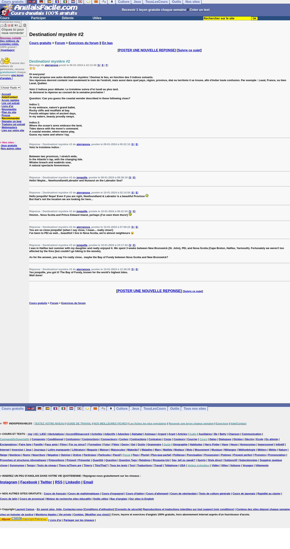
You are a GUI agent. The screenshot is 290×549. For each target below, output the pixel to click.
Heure (234, 444)
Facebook (28, 482)
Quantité (98, 460)
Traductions (144, 465)
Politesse (179, 454)
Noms (26, 454)
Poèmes (226, 454)
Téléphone (171, 465)
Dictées (238, 439)
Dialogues (225, 439)
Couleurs (179, 439)
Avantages (7, 50)
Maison (104, 449)
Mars (158, 449)
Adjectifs (109, 433)
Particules (104, 454)
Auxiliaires (205, 433)
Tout (132, 465)
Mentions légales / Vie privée (53, 514)
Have (225, 444)
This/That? (101, 465)
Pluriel (145, 454)
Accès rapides (10, 100)
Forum (60, 43)
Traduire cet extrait (13, 124)
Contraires (155, 439)
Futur (106, 444)
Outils (174, 408)
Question (111, 460)
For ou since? (77, 444)
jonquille (82, 177)
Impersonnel (265, 444)
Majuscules (118, 449)
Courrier (192, 439)
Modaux (179, 449)
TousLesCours (155, 408)
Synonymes (17, 465)
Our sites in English (141, 498)
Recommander (11, 118)
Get (133, 444)
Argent (162, 433)
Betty (223, 433)
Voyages (247, 465)
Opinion (65, 454)
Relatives (145, 460)
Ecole (259, 439)
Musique (216, 449)
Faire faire (25, 444)
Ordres (77, 454)
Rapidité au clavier (269, 493)
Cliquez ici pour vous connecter (12, 31)
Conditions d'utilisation (98, 509)
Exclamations (8, 444)
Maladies (147, 449)
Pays (136, 454)
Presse (6, 115)
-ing (29, 433)
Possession (211, 454)
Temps (31, 465)
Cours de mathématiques (83, 493)
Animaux (150, 433)
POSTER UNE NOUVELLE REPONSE (147, 50)
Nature (283, 449)
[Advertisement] (160, 354)
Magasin (92, 449)
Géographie (180, 444)
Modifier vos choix (97, 514)
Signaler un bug (11, 121)
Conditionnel (55, 439)
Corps (168, 439)
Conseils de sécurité (128, 509)
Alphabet (137, 433)
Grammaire (154, 444)
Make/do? (133, 449)
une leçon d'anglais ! (11, 77)
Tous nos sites (195, 408)
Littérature (78, 449)
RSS (58, 482)
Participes (90, 454)
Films (63, 444)
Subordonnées (248, 460)
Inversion (18, 449)
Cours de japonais (244, 493)
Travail (158, 465)
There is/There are (70, 465)
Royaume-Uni (161, 460)
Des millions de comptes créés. (10, 40)
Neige (3, 454)
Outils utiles (100, 498)
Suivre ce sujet (189, 50)
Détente (68, 18)
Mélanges (230, 449)
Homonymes (248, 444)
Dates (212, 439)
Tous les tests (118, 465)
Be (216, 433)
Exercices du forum (84, 43)
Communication (252, 433)
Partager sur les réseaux (79, 520)
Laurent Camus (24, 509)
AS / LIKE (40, 433)
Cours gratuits (40, 43)
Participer (38, 18)
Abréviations (56, 433)
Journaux (40, 449)
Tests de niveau (47, 465)
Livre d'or (7, 106)
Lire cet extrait (11, 103)
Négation (53, 454)
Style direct (215, 460)
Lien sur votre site (13, 130)
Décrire (249, 439)
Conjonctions (90, 439)
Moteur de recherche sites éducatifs (68, 498)
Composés (38, 439)
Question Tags (128, 460)
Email (88, 482)
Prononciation (277, 454)
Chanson (234, 433)
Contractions (138, 439)
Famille (38, 444)
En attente (271, 439)
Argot (171, 433)
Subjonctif (230, 460)
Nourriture (38, 454)
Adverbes (123, 433)
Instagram (8, 482)
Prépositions (56, 460)
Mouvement (202, 449)
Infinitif (280, 444)
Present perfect (242, 454)
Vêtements (262, 465)
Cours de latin (9, 498)
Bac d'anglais (118, 498)
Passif (117, 454)
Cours (4, 18)
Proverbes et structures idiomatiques (23, 460)
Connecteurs (109, 439)
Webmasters (9, 127)
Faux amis (51, 444)
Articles (182, 433)
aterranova (51, 65)
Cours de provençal (32, 498)
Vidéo (215, 465)
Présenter (84, 460)
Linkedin (72, 482)
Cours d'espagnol (113, 493)
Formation (94, 444)
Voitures (235, 465)
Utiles (97, 18)
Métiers (262, 449)
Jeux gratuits (9, 145)
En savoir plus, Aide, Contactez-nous (60, 509)
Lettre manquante (59, 449)
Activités (96, 433)
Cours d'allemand (157, 493)
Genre (125, 444)
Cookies (78, 514)
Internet (5, 449)
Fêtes (115, 444)
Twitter (46, 482)
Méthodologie (246, 449)
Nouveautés (9, 109)
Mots (189, 449)
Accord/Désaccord (77, 433)
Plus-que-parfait (161, 454)
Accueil (6, 94)
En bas (107, 43)
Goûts (141, 444)
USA (182, 465)
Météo (273, 449)
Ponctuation (194, 454)
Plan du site (9, 112)
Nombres (15, 454)
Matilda (167, 449)
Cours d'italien (135, 493)
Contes (123, 439)
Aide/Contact (9, 97)
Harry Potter (212, 444)
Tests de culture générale (214, 493)
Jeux (135, 408)
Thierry (87, 465)
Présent (71, 460)
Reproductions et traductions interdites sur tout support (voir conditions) (188, 509)
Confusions (72, 439)
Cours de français (55, 493)
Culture (121, 408)
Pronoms (260, 454)
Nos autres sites (11, 148)
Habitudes (196, 444)
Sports (201, 460)
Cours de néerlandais (183, 493)
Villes (224, 465)
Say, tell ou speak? (183, 460)
